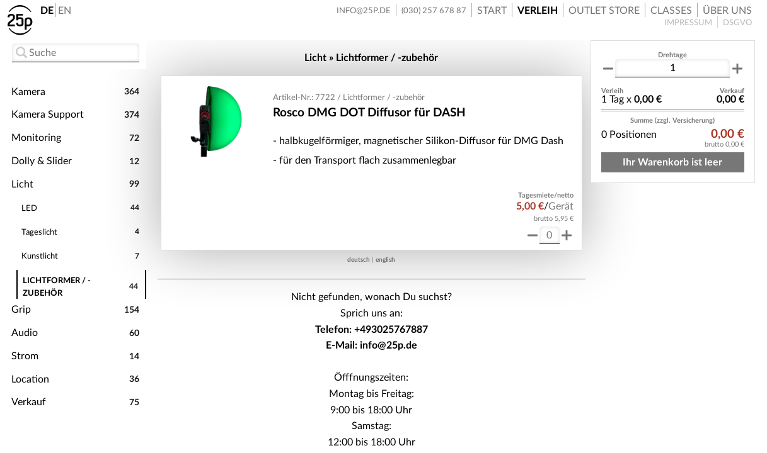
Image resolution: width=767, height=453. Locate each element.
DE (47, 11)
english (385, 260)
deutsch (358, 260)
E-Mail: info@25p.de (371, 345)
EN (64, 11)
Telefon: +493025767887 (371, 330)
